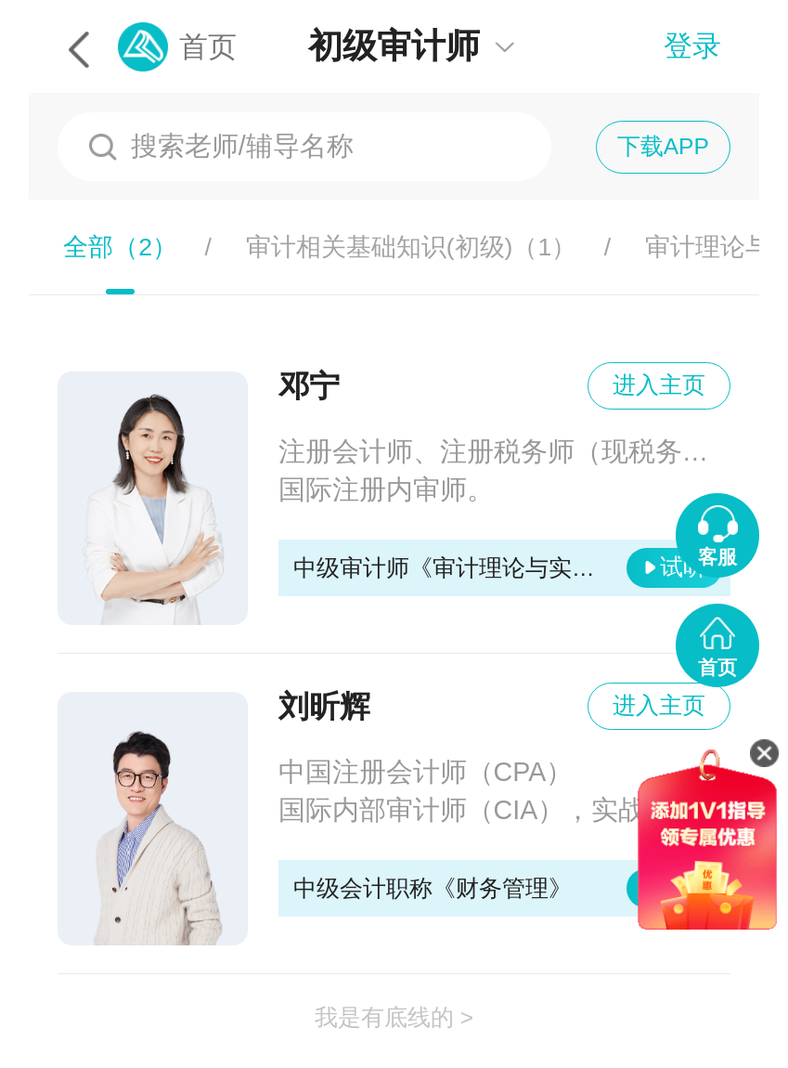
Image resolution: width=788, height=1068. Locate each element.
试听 (683, 567)
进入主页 (659, 384)
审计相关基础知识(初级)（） (411, 247)
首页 (208, 47)
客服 (717, 556)
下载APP (663, 146)
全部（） (120, 247)
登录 (692, 46)
